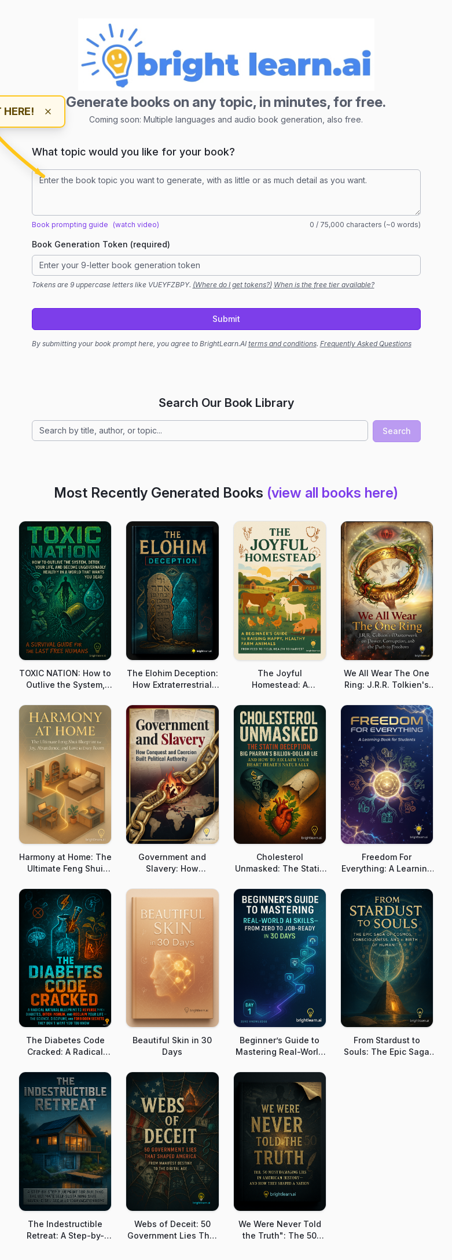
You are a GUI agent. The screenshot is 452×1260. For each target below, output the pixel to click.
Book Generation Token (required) (101, 244)
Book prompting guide (70, 224)
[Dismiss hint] (48, 111)
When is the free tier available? (324, 284)
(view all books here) (332, 492)
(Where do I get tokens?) (232, 284)
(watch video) (136, 224)
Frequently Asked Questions (365, 343)
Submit (226, 319)
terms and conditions (282, 343)
